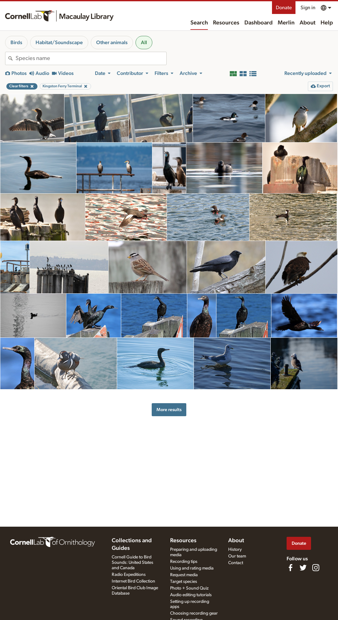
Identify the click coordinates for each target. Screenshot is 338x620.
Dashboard (258, 23)
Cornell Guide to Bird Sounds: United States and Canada (132, 562)
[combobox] (91, 58)
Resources (226, 23)
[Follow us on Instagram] (316, 567)
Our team (237, 556)
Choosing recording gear (194, 613)
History (235, 549)
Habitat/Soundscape (59, 42)
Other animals (112, 42)
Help (327, 23)
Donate (284, 7)
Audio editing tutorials (191, 595)
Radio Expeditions (129, 574)
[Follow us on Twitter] (303, 567)
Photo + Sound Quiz (189, 588)
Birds (16, 42)
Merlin (286, 23)
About (307, 23)
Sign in (308, 7)
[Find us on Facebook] (290, 567)
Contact (235, 563)
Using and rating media (192, 568)
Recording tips (183, 561)
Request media (184, 575)
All (144, 42)
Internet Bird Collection (133, 581)
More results (169, 409)
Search (199, 23)
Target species (183, 581)
